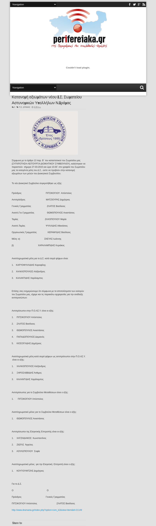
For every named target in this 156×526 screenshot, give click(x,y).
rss (143, 4)
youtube (139, 4)
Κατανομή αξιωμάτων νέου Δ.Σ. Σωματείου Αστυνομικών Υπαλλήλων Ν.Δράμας (47, 99)
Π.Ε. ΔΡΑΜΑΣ (24, 107)
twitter (134, 4)
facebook (129, 4)
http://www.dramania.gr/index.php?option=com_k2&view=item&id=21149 (47, 510)
